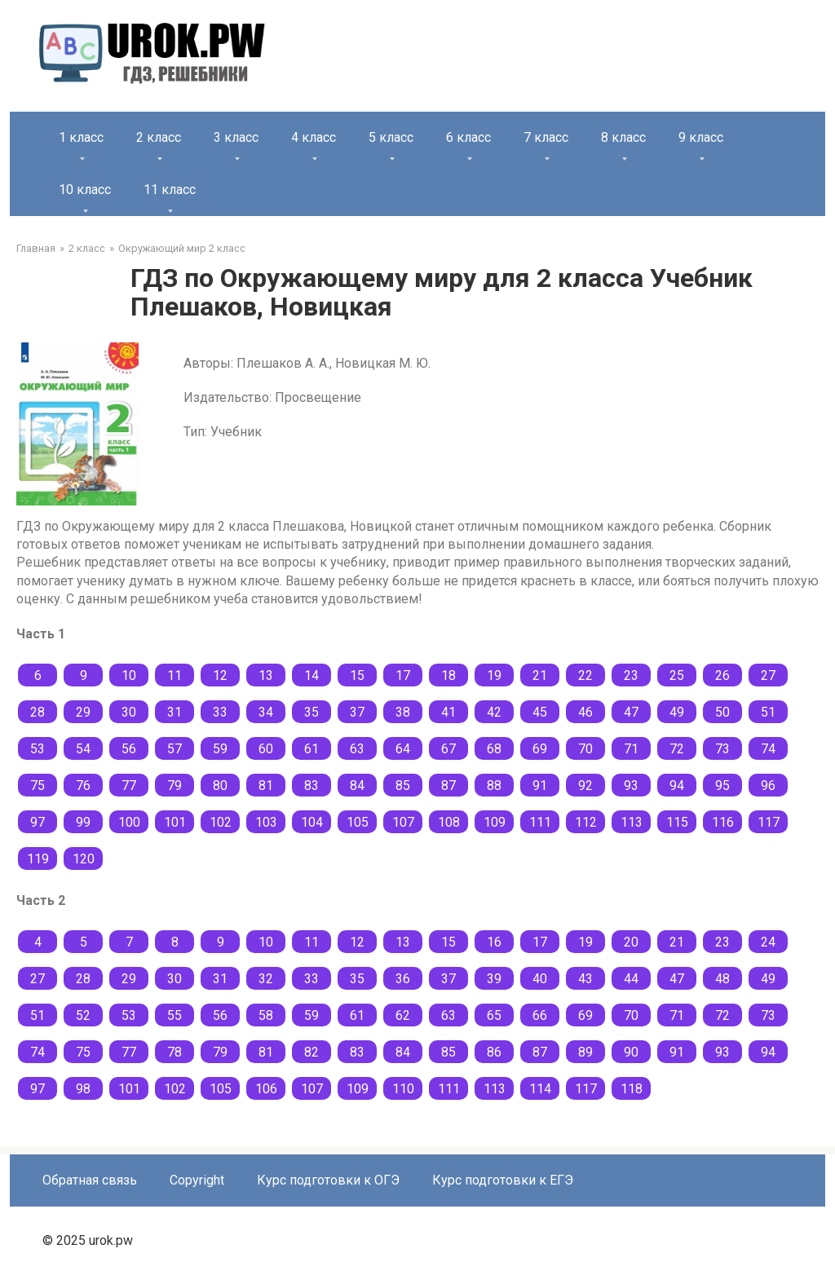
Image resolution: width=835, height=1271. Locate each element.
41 (448, 712)
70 (585, 749)
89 (585, 1052)
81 (265, 785)
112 (586, 822)
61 (311, 749)
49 (676, 712)
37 (357, 712)
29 (83, 712)
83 (311, 785)
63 (357, 749)
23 (631, 675)
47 (631, 712)
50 (722, 712)
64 (402, 749)
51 (768, 712)
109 (495, 822)
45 (539, 712)
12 (220, 675)
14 (311, 675)
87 (448, 785)
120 (84, 859)
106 (266, 1089)
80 (220, 785)
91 (539, 785)
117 (769, 822)
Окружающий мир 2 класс (181, 248)
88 (494, 785)
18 (448, 675)
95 (722, 785)
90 (631, 1052)
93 (631, 785)
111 (540, 822)
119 (38, 859)
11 (174, 675)
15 (357, 675)
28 (37, 712)
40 (539, 978)
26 (722, 675)
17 (402, 675)
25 (676, 675)
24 (768, 942)
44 (631, 978)
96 (768, 785)
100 (129, 822)
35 (311, 712)
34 (265, 712)
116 (723, 822)
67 (448, 749)
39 (494, 978)
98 (83, 1089)
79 (174, 785)
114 (540, 1089)
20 (631, 942)
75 (37, 785)
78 (174, 1052)
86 (494, 1052)
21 (539, 675)
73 (722, 749)
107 (403, 822)
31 (174, 712)
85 (402, 785)
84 (357, 785)
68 (494, 749)
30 (128, 712)
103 (266, 822)
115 (677, 822)
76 (83, 785)
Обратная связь (89, 1180)
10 (128, 675)
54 (83, 749)
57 (174, 749)
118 (632, 1089)
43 (585, 978)
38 (402, 712)
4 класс (313, 137)
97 (37, 822)
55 (174, 1015)
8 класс (623, 137)
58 (265, 1015)
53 (37, 749)
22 (585, 675)
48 (722, 978)
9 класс (700, 137)
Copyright (197, 1180)
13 (265, 675)
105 (358, 822)
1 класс (81, 137)
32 (265, 978)
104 (312, 822)
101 (175, 822)
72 (676, 749)
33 (220, 712)
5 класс (391, 137)
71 (631, 749)
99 (83, 822)
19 (494, 675)
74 (768, 749)
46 (585, 712)
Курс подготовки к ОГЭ (328, 1180)
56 (128, 749)
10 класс (85, 189)
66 (539, 1015)
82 (311, 1052)
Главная (35, 248)
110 (403, 1089)
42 (494, 712)
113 (632, 822)
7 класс (546, 137)
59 (220, 749)
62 (402, 1015)
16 (494, 942)
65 (494, 1015)
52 (83, 1015)
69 (539, 749)
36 (402, 978)
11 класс (170, 189)
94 (676, 785)
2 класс (158, 137)
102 (221, 822)
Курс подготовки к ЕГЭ (502, 1180)
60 (265, 749)
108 (449, 822)
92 (585, 785)
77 (128, 785)
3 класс (236, 137)
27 (768, 675)
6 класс (468, 137)
